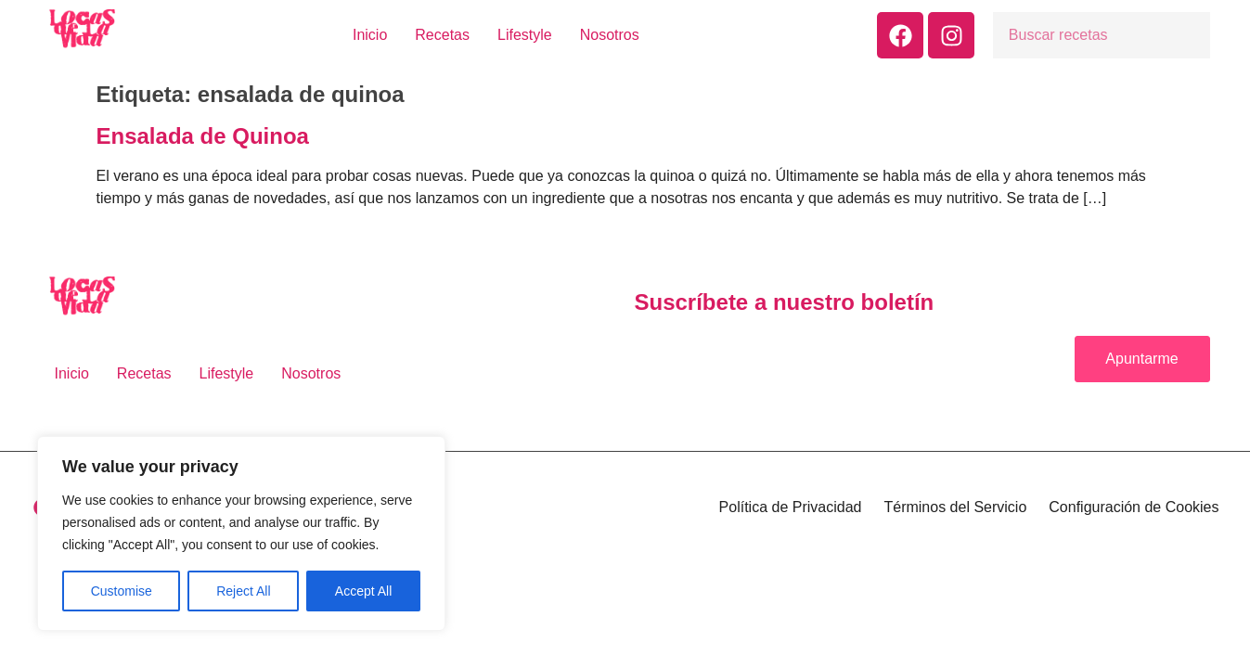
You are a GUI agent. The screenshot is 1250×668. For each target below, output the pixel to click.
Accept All (363, 591)
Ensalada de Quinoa (203, 135)
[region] (241, 533)
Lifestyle (524, 35)
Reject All (243, 591)
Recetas (442, 35)
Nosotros (609, 35)
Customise (121, 591)
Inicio (370, 35)
